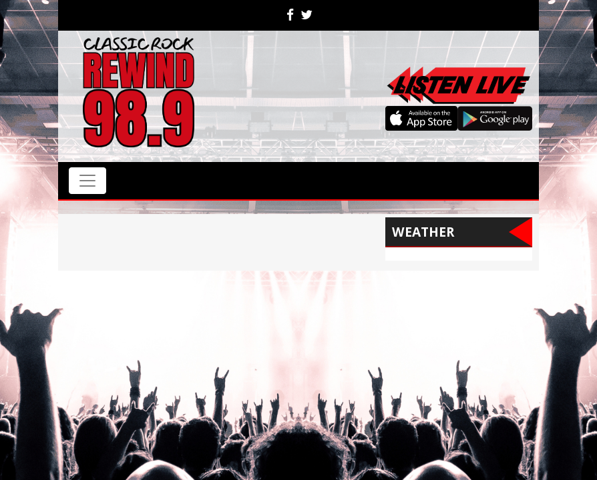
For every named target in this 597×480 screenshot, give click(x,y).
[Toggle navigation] (87, 180)
